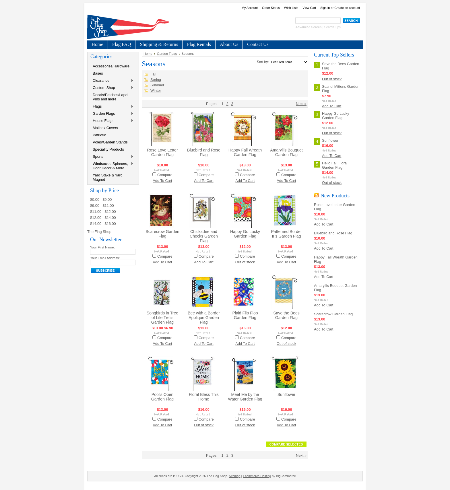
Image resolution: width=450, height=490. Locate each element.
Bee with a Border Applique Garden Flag (204, 317)
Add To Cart (162, 180)
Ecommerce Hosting (257, 476)
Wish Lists (291, 7)
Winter (155, 90)
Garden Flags (111, 113)
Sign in (325, 7)
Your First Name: (102, 247)
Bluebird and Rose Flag (203, 152)
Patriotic (99, 135)
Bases (98, 73)
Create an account (347, 7)
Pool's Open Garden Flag (162, 396)
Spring (155, 79)
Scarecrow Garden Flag (162, 233)
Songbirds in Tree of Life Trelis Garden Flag (162, 317)
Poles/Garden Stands (110, 142)
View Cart (309, 7)
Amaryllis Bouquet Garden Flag (286, 152)
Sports (111, 156)
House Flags (111, 120)
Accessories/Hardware (111, 66)
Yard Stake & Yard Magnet (108, 177)
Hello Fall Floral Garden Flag (335, 165)
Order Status (271, 7)
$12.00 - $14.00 (103, 217)
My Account (250, 7)
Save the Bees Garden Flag (286, 315)
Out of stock (245, 262)
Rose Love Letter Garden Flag (162, 152)
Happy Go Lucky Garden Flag (245, 233)
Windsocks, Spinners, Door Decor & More (111, 166)
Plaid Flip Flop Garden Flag (245, 315)
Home (147, 53)
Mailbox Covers (105, 128)
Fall (153, 74)
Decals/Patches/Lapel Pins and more (110, 97)
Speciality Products (108, 149)
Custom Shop (111, 87)
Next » (301, 104)
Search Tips (332, 27)
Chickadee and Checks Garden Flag (204, 236)
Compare (164, 175)
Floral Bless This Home (204, 396)
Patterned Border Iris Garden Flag (286, 233)
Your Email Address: (105, 258)
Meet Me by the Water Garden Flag (245, 396)
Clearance (111, 80)
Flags (111, 106)
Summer (157, 85)
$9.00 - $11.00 (102, 205)
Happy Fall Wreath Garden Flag (245, 152)
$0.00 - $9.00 (101, 199)
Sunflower (287, 394)
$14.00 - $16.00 (103, 223)
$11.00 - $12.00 (103, 211)
